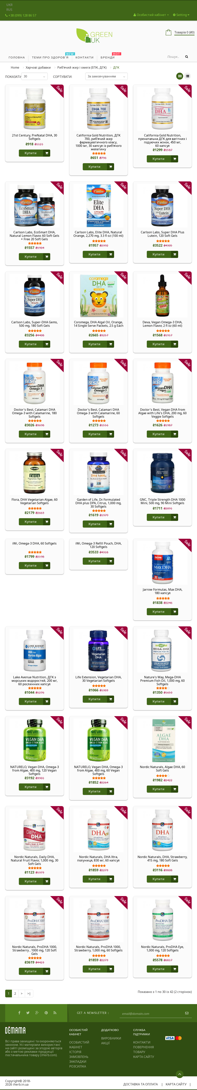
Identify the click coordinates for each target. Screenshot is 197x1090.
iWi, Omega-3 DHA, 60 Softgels (34, 543)
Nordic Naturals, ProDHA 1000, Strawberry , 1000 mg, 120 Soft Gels (34, 950)
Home (15, 67)
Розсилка (77, 1066)
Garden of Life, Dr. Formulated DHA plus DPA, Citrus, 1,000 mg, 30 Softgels (98, 503)
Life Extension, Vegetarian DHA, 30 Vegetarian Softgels (98, 679)
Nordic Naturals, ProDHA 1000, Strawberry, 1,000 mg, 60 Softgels (98, 948)
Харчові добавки (38, 67)
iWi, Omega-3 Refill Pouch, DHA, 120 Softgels (98, 545)
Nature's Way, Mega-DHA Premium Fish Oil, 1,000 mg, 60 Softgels (162, 680)
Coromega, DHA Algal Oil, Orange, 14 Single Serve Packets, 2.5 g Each (98, 324)
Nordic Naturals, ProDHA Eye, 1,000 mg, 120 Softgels (162, 948)
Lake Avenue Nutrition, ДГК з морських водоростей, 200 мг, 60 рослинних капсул (35, 680)
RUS (9, 9)
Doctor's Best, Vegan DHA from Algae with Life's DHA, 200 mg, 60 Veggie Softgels (162, 413)
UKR (9, 5)
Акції (105, 1043)
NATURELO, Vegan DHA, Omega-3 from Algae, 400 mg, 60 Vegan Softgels (98, 770)
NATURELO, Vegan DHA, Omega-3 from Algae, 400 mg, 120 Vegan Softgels (34, 770)
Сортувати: (62, 77)
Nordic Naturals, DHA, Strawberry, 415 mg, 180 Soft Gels (162, 858)
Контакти (141, 1042)
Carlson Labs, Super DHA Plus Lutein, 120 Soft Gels (162, 234)
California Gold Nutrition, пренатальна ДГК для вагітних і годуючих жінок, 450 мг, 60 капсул (162, 140)
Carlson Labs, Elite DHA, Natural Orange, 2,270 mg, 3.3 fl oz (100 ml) (98, 234)
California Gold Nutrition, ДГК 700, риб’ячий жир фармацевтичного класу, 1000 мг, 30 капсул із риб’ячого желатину (98, 142)
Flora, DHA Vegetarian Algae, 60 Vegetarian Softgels (35, 501)
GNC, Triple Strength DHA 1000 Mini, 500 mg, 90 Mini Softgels (162, 501)
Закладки (77, 1061)
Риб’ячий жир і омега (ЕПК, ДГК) (82, 67)
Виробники (111, 1038)
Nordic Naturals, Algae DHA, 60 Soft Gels (162, 768)
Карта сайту (143, 1057)
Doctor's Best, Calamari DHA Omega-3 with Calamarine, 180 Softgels (34, 413)
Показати (10, 77)
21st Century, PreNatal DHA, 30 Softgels (34, 137)
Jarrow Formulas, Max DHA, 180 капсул (162, 591)
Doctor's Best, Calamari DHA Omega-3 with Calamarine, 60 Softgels (98, 413)
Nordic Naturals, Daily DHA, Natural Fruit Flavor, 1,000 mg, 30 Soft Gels (34, 860)
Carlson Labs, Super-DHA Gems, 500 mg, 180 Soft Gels (34, 324)
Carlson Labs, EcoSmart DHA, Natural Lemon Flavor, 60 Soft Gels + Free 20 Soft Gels (34, 235)
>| (29, 993)
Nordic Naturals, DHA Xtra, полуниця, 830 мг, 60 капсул (98, 858)
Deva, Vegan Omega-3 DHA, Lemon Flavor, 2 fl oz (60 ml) (162, 324)
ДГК (116, 67)
